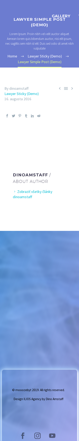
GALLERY (61, 16)
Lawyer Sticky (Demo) (21, 93)
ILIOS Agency (32, 399)
